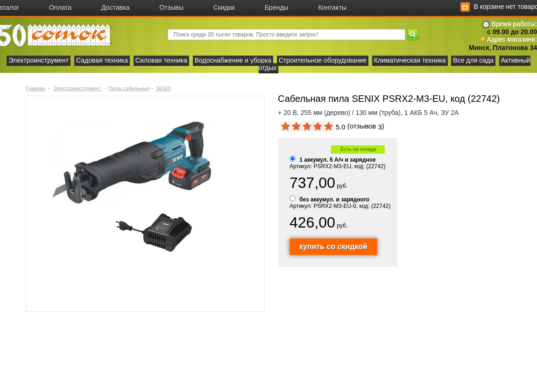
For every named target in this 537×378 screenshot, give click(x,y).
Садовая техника (102, 60)
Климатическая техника (410, 60)
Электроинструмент (38, 60)
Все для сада (473, 60)
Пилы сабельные (128, 88)
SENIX (163, 88)
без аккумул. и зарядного (334, 199)
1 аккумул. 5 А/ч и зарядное (337, 160)
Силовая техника (161, 60)
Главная (35, 88)
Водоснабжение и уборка (233, 60)
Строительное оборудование (323, 60)
